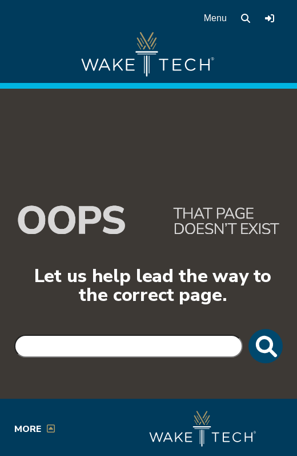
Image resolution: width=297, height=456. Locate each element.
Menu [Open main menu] (215, 18)
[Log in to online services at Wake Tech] (269, 18)
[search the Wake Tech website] (245, 18)
